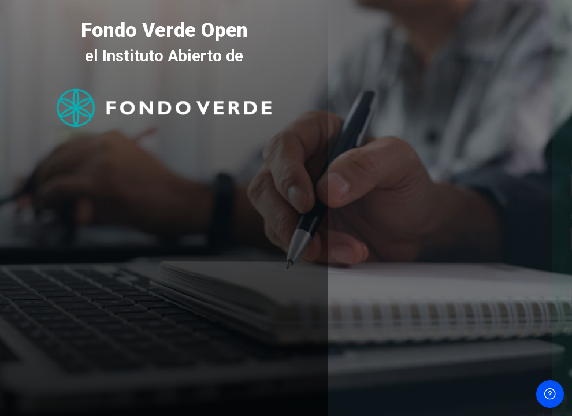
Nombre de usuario (384, 163)
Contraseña (369, 216)
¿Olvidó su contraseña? (520, 268)
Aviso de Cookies (450, 372)
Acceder (450, 299)
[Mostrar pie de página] (550, 394)
